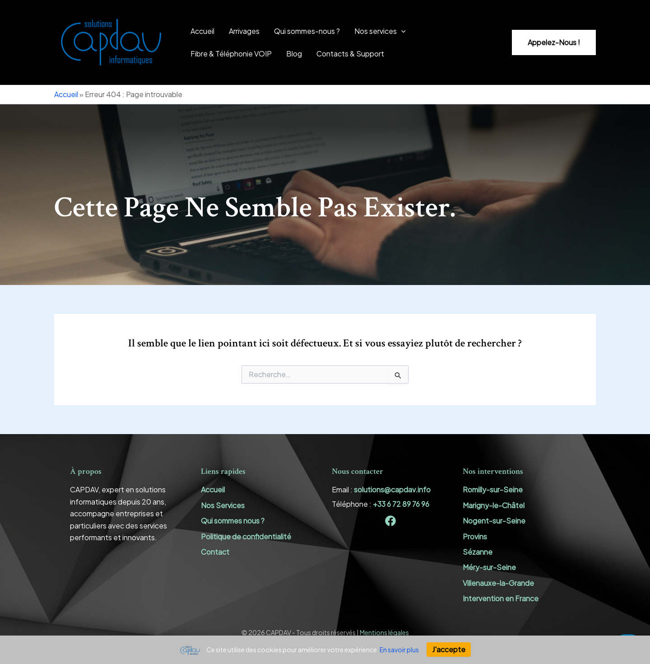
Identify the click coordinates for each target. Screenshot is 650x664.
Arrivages (244, 31)
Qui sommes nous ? (233, 520)
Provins (475, 536)
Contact (215, 551)
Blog (294, 53)
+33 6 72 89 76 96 (401, 504)
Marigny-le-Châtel (494, 505)
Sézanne (477, 551)
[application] (401, 31)
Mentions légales (384, 632)
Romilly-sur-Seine (493, 489)
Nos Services (223, 505)
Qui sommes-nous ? (307, 31)
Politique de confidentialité (246, 536)
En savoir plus (399, 649)
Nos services (380, 31)
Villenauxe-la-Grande (498, 583)
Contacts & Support (350, 53)
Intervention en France (501, 598)
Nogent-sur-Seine (494, 520)
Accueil (202, 31)
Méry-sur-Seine (489, 567)
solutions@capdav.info (392, 489)
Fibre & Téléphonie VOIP (231, 53)
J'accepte (448, 649)
